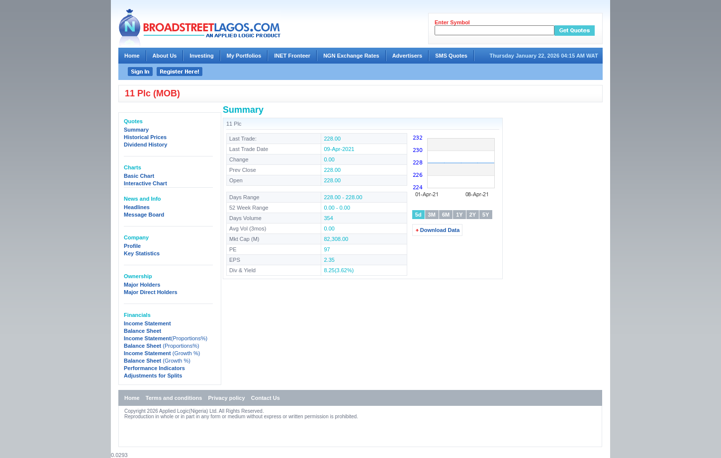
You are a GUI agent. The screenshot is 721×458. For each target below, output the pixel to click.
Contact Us (265, 398)
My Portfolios (244, 56)
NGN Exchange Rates (351, 56)
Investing (201, 56)
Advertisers (407, 56)
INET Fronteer (292, 56)
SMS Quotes (451, 56)
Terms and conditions (174, 398)
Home (132, 56)
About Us (165, 56)
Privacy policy (226, 398)
